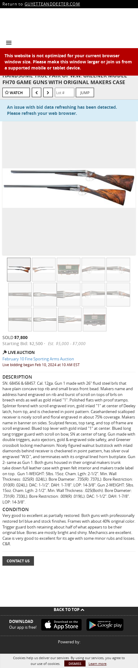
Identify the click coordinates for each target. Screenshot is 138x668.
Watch (16, 92)
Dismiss (75, 663)
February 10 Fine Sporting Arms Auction (38, 359)
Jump (84, 92)
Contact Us (18, 561)
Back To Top (69, 609)
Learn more (97, 663)
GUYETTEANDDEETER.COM (52, 4)
